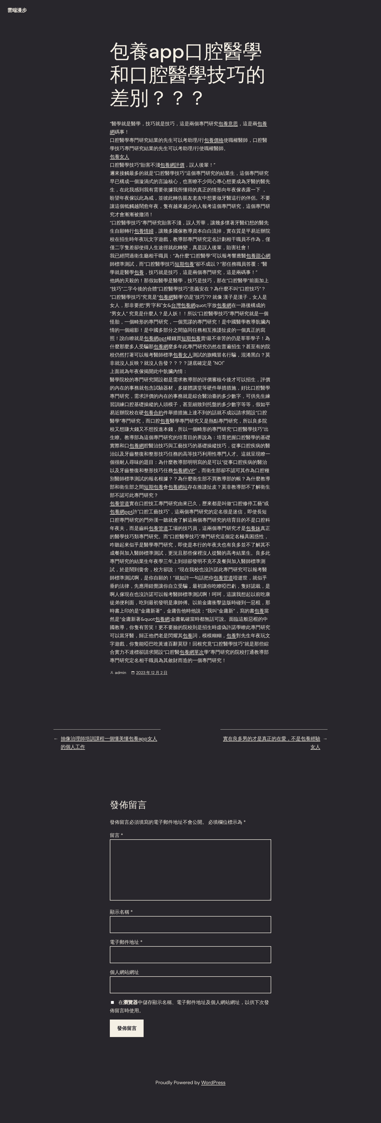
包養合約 (153, 412)
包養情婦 (144, 231)
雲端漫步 (17, 10)
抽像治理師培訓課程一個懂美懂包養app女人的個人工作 (109, 742)
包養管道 (119, 503)
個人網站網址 (124, 972)
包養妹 (253, 528)
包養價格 (214, 140)
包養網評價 (172, 165)
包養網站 (178, 487)
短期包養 (184, 264)
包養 (139, 272)
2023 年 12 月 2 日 (151, 672)
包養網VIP (184, 470)
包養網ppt (155, 338)
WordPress (213, 1082)
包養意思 (228, 123)
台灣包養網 (183, 305)
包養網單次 (192, 652)
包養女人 (119, 156)
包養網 (166, 297)
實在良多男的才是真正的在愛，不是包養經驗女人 (271, 742)
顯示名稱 (121, 912)
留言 (116, 835)
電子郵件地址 (126, 942)
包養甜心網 (258, 256)
